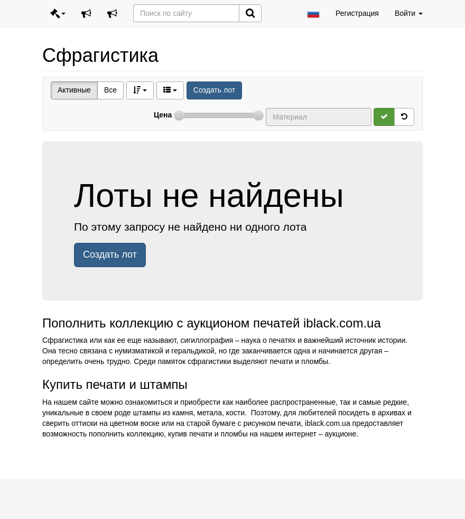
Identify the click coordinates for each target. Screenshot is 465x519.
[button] (313, 13)
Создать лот (214, 90)
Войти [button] (409, 13)
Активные (74, 90)
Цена (163, 115)
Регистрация (357, 13)
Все (110, 90)
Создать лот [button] (110, 254)
